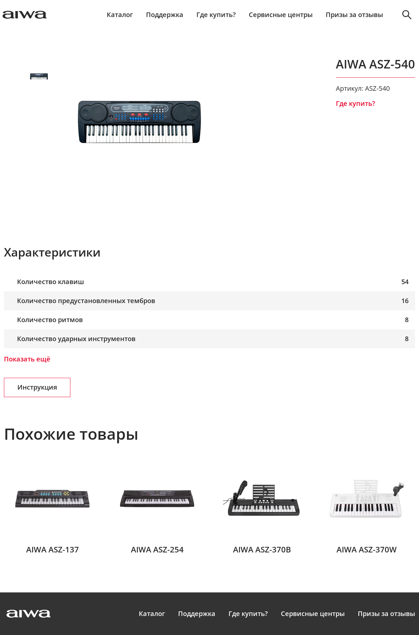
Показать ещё (27, 359)
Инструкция (37, 387)
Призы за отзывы (354, 14)
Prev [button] (39, 51)
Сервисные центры (281, 14)
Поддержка (164, 14)
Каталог (120, 14)
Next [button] (39, 167)
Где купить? (216, 14)
